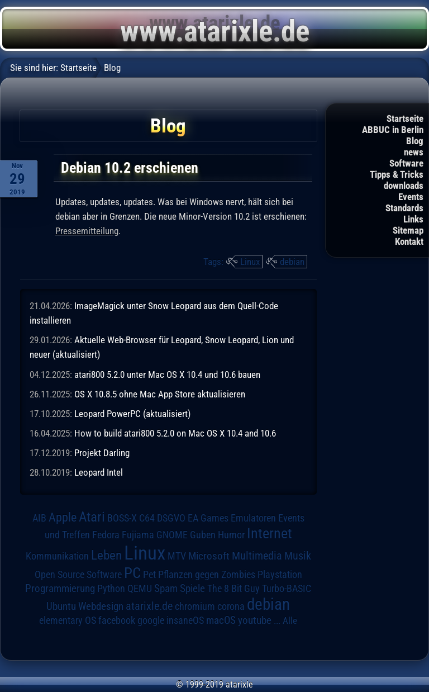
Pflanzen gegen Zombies (206, 574)
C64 (147, 518)
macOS (221, 620)
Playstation (280, 574)
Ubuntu (61, 606)
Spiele (192, 588)
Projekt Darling (102, 452)
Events (410, 196)
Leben (106, 555)
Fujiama (138, 535)
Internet (269, 533)
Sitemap (408, 230)
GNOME (172, 535)
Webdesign (100, 606)
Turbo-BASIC (286, 588)
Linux (250, 261)
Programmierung (60, 588)
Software (406, 163)
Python (111, 588)
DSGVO (171, 518)
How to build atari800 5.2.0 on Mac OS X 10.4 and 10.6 (175, 433)
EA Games (208, 518)
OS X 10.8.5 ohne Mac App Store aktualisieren (159, 394)
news (413, 152)
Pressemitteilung (86, 230)
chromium (195, 606)
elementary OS (67, 620)
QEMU (139, 588)
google (150, 620)
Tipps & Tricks (396, 174)
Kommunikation (57, 556)
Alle (290, 620)
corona (231, 606)
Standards (404, 208)
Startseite (405, 118)
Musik (297, 555)
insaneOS (185, 620)
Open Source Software (78, 574)
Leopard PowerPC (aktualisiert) (132, 413)
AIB (39, 518)
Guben (203, 535)
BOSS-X (122, 518)
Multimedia (257, 555)
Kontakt (409, 241)
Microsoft (209, 555)
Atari (92, 517)
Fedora (106, 535)
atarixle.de (149, 606)
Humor (231, 535)
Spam (166, 588)
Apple (63, 517)
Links (413, 219)
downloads (403, 185)
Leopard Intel (98, 472)
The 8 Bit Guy (233, 588)
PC (132, 573)
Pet (149, 574)
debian (292, 261)
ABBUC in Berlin (392, 129)
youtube (254, 620)
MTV (177, 556)
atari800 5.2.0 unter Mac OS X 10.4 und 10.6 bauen (167, 374)
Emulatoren (253, 518)
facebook (116, 620)
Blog (414, 140)
